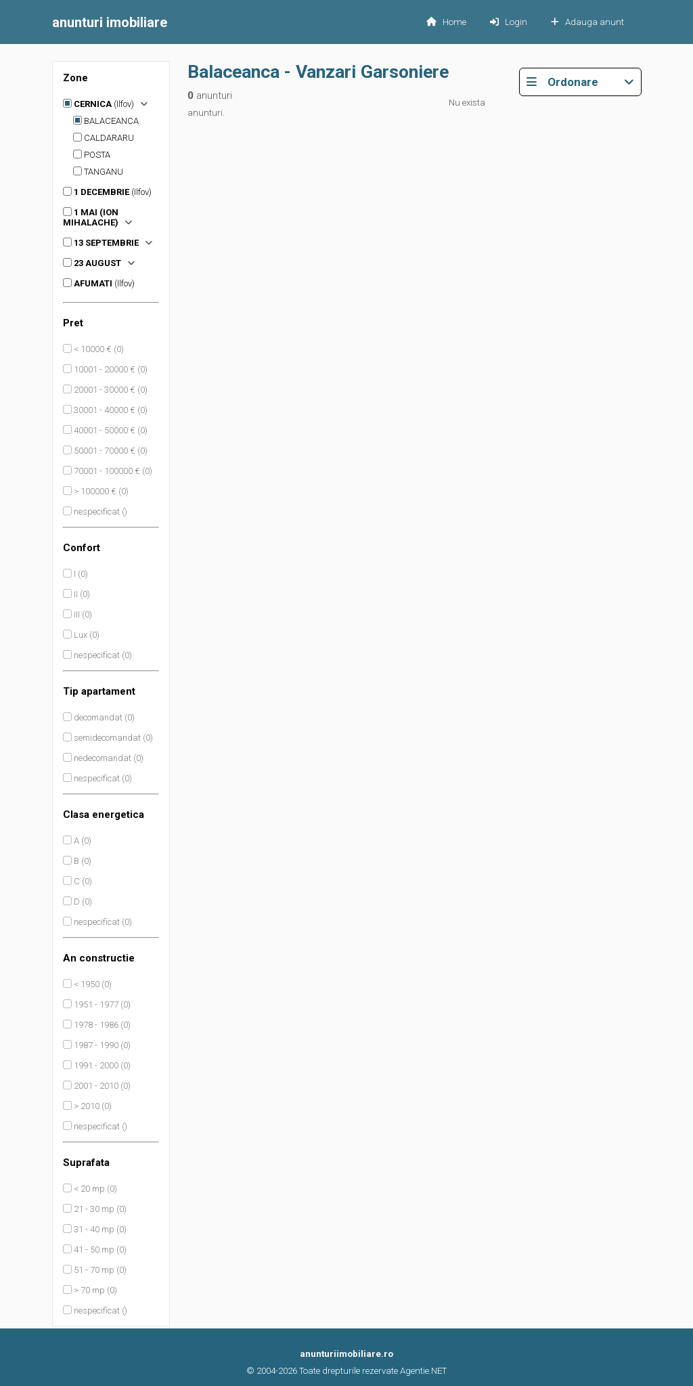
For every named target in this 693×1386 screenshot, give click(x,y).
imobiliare (109, 22)
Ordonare (580, 82)
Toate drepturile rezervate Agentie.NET (373, 1371)
